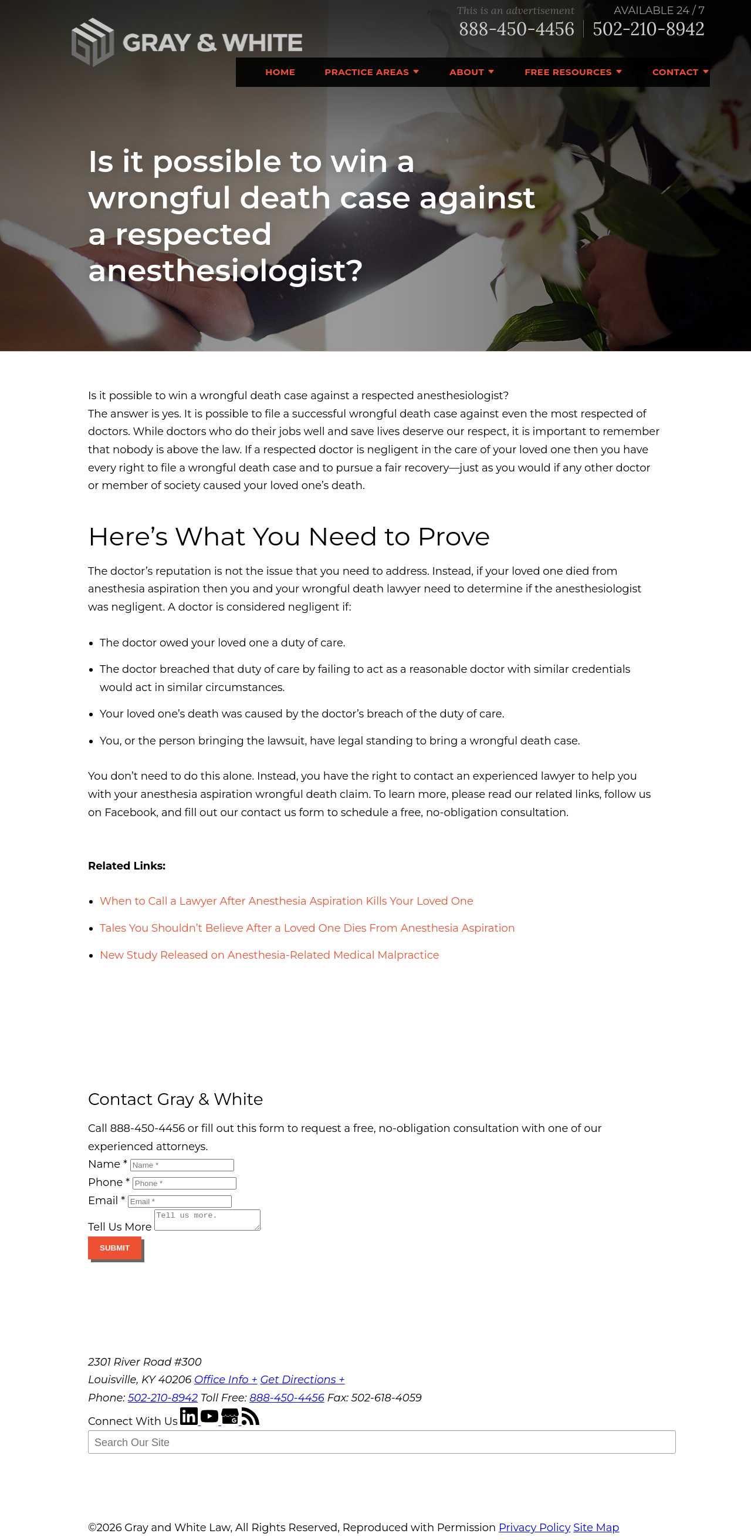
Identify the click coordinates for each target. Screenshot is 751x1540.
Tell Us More (120, 1230)
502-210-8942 (649, 29)
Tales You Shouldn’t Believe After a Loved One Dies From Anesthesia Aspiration (307, 928)
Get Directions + (302, 1383)
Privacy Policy (534, 1531)
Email (106, 1200)
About (466, 71)
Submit (115, 1251)
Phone (109, 1182)
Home (280, 71)
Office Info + (226, 1383)
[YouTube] (211, 1424)
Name (107, 1164)
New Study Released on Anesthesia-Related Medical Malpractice (269, 955)
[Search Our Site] (382, 1445)
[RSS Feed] (250, 1424)
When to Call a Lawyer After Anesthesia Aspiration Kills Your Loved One (286, 901)
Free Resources (568, 71)
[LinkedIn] (190, 1424)
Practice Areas (366, 71)
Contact (675, 71)
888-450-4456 (516, 29)
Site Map (596, 1531)
